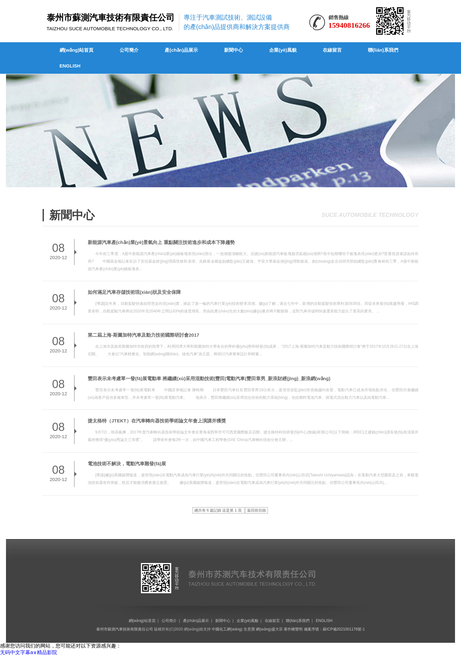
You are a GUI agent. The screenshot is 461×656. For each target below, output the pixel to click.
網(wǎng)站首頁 (77, 50)
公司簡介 (129, 50)
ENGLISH (70, 65)
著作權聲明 (293, 629)
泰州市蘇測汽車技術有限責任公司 (124, 629)
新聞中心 (233, 50)
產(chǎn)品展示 (181, 50)
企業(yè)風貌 (283, 50)
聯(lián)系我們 (383, 50)
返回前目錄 (256, 510)
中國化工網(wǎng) (227, 629)
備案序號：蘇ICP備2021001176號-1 (334, 629)
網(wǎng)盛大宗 (269, 629)
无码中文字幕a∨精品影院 (28, 652)
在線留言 (332, 50)
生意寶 (249, 629)
